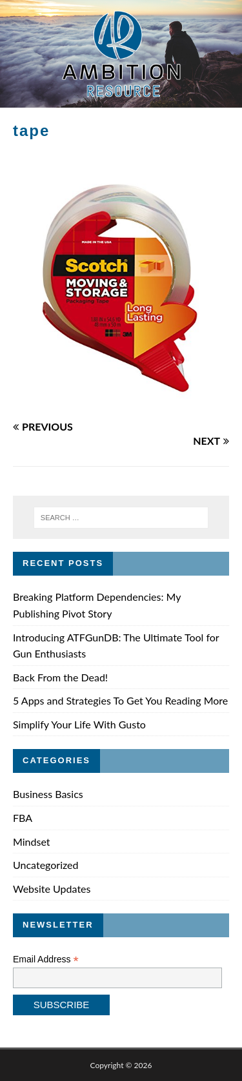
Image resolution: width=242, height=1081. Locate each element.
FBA (22, 818)
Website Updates (51, 888)
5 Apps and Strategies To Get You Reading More (120, 700)
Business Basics (48, 794)
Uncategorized (46, 865)
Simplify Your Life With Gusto (79, 724)
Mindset (31, 841)
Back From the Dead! (60, 677)
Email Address (46, 959)
